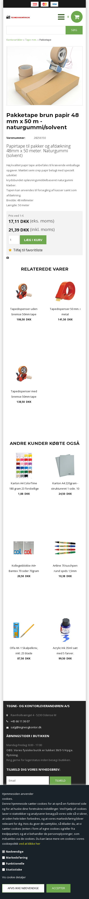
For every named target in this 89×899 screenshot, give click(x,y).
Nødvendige (14, 851)
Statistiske (14, 869)
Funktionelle (15, 863)
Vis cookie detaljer (14, 877)
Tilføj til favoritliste (26, 250)
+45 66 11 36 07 (20, 721)
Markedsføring (17, 857)
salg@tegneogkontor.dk (26, 727)
